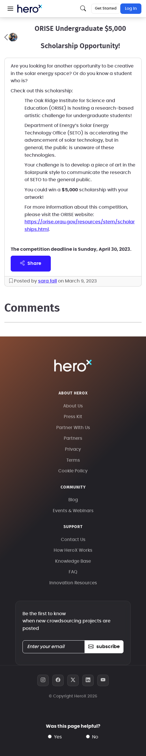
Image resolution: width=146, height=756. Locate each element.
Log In (131, 9)
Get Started (106, 8)
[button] (10, 8)
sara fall (47, 281)
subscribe (104, 646)
